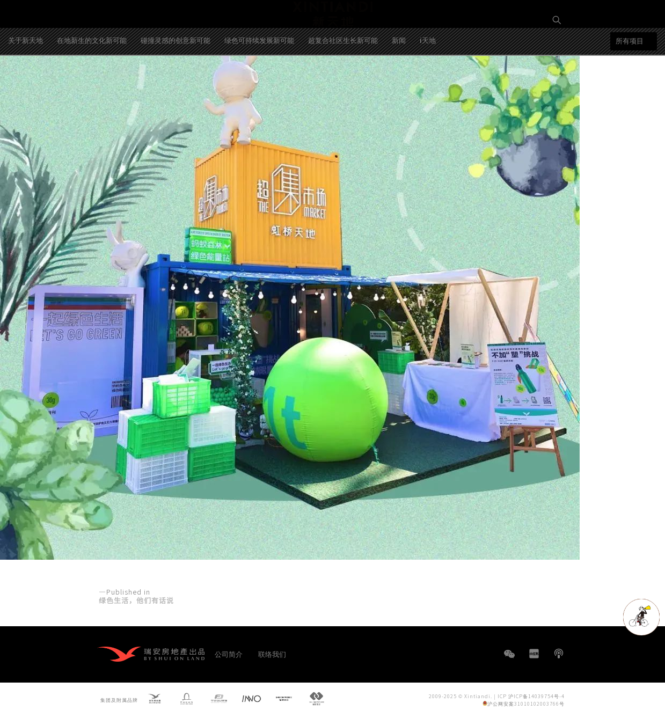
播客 (559, 654)
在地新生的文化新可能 (92, 82)
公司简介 (229, 654)
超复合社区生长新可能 (343, 82)
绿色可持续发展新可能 (259, 82)
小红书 (534, 654)
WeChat (509, 659)
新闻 (399, 82)
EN (557, 57)
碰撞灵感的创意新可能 (175, 82)
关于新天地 (25, 82)
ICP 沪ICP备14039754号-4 (531, 695)
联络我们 (272, 654)
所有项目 (630, 82)
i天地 (428, 82)
